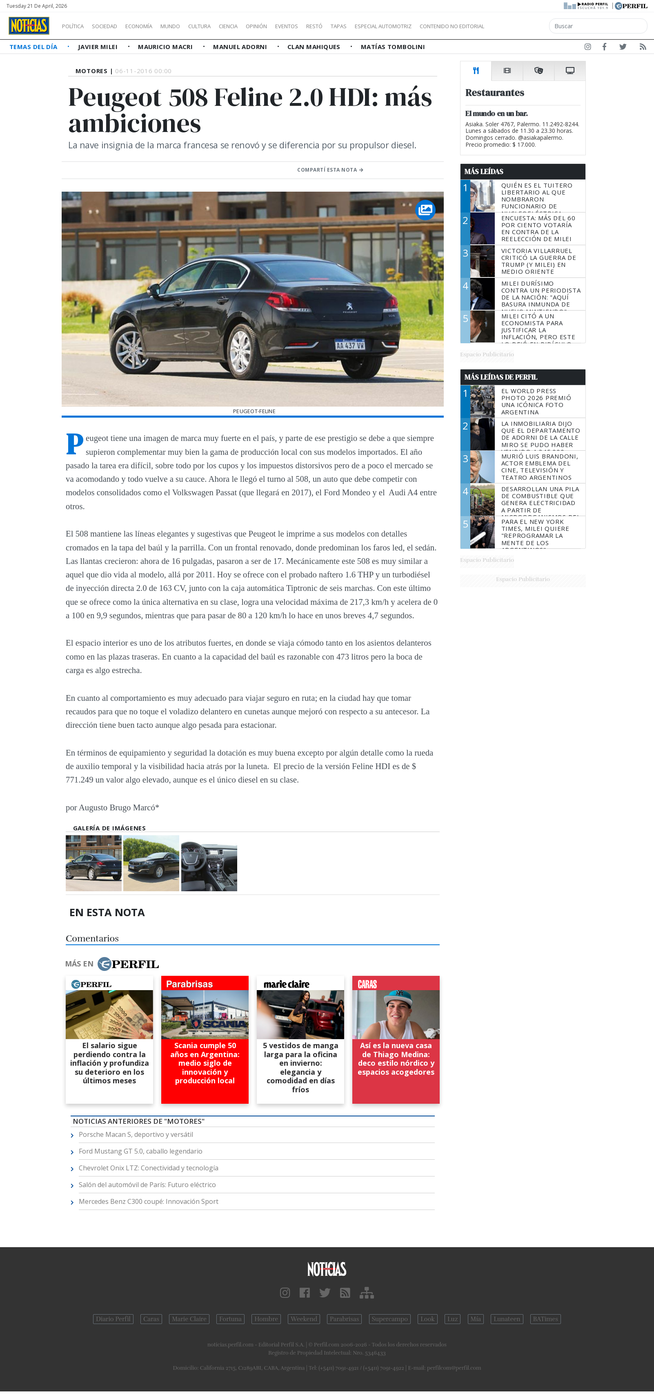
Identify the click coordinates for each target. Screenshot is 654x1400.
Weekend (304, 1319)
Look (427, 1319)
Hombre (266, 1319)
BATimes (545, 1319)
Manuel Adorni (241, 46)
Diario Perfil (113, 1319)
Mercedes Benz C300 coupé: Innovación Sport (148, 1201)
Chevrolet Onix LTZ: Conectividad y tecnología (148, 1167)
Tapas (385, 26)
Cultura (223, 26)
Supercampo (390, 1319)
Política (76, 26)
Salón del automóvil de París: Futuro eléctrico (147, 1184)
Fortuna (230, 1319)
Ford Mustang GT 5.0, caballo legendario (140, 1151)
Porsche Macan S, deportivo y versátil (136, 1134)
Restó (357, 26)
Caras (151, 1319)
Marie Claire (189, 1319)
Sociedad (113, 26)
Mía (476, 1319)
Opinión (289, 26)
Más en (112, 964)
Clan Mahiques (314, 46)
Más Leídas (484, 172)
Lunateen (507, 1319)
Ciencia (256, 26)
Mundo (189, 26)
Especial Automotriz (438, 26)
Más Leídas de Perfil (501, 377)
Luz (452, 1319)
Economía (152, 26)
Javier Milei (99, 46)
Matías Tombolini (393, 46)
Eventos (325, 26)
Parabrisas (344, 1319)
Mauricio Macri (166, 46)
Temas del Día (34, 46)
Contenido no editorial (522, 26)
